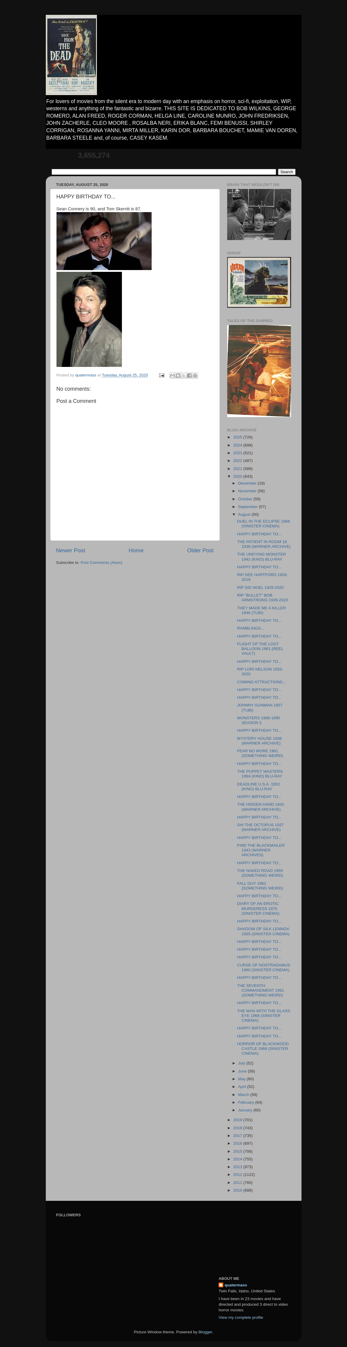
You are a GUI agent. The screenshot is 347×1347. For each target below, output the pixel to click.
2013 (238, 1167)
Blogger (205, 1332)
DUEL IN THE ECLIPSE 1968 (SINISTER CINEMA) (263, 523)
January (246, 1110)
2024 (238, 445)
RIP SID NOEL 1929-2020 (260, 587)
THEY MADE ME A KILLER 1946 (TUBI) (261, 610)
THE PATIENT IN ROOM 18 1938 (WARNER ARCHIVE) (264, 544)
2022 (238, 460)
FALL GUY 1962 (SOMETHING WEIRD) (260, 885)
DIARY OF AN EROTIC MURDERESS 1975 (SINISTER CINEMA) (258, 908)
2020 (238, 476)
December (248, 483)
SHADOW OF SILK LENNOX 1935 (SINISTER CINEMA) (263, 931)
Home (136, 550)
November (248, 491)
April (242, 1086)
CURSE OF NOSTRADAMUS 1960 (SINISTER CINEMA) (263, 967)
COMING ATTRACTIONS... (261, 682)
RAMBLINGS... (250, 628)
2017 (238, 1135)
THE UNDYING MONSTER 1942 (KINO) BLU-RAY (261, 556)
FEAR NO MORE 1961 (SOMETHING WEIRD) (260, 753)
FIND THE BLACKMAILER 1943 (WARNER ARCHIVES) (261, 850)
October (246, 499)
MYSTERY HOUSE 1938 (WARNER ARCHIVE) (259, 740)
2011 (238, 1182)
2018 (238, 1128)
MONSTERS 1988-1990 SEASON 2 (258, 720)
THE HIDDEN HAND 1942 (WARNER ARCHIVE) (260, 806)
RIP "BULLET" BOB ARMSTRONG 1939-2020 (262, 597)
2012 (238, 1174)
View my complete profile (241, 1317)
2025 (238, 437)
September (248, 506)
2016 (238, 1143)
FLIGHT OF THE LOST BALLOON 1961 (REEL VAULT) (260, 649)
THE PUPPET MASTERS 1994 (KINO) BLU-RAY (260, 773)
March (244, 1094)
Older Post (200, 550)
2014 (238, 1159)
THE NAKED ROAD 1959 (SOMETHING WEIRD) (260, 873)
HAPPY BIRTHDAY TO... (259, 534)
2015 (238, 1151)
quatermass (235, 1285)
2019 (238, 1120)
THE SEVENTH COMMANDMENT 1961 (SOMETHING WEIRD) (260, 990)
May (242, 1079)
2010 (238, 1190)
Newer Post (70, 550)
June (243, 1071)
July (242, 1063)
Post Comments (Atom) (101, 562)
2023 (238, 453)
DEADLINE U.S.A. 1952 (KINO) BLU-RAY (258, 786)
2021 (238, 468)
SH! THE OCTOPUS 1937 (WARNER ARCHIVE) (260, 827)
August (245, 514)
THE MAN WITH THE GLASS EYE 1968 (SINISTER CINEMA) (263, 1016)
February (246, 1102)
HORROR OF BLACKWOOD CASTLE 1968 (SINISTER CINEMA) (263, 1049)
